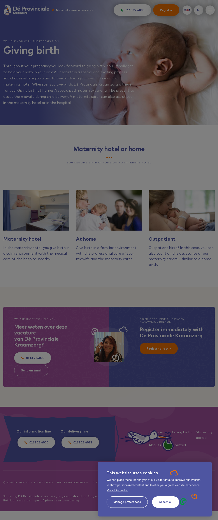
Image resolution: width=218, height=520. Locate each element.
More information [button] (117, 490)
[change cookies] (127, 502)
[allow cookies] (165, 502)
